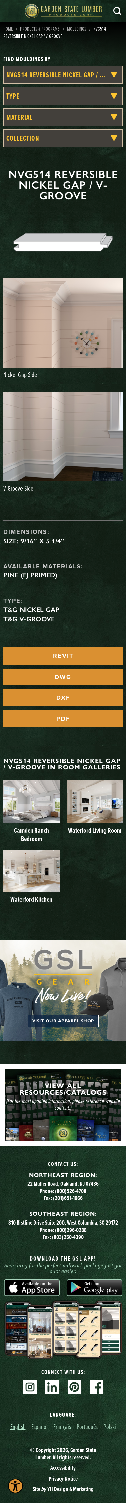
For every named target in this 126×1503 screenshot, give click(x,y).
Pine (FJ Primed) (30, 575)
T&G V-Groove (29, 619)
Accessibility (63, 1467)
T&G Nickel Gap (31, 610)
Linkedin (52, 1387)
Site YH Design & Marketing (63, 1489)
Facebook (96, 1387)
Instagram (30, 1387)
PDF (63, 718)
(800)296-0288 (71, 1230)
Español (39, 1426)
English (18, 1426)
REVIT (63, 655)
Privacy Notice (63, 1478)
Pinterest (74, 1387)
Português (87, 1426)
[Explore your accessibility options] (15, 1486)
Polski (109, 1426)
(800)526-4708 (70, 1191)
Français (62, 1426)
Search (117, 11)
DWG (63, 677)
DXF (63, 697)
